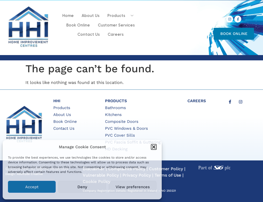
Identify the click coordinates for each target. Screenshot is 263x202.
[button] (153, 147)
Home (68, 16)
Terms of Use (168, 175)
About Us (90, 16)
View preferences (133, 187)
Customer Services (116, 25)
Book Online (78, 25)
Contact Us (88, 35)
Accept (31, 187)
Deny (82, 187)
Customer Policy (166, 168)
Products (122, 15)
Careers (116, 35)
